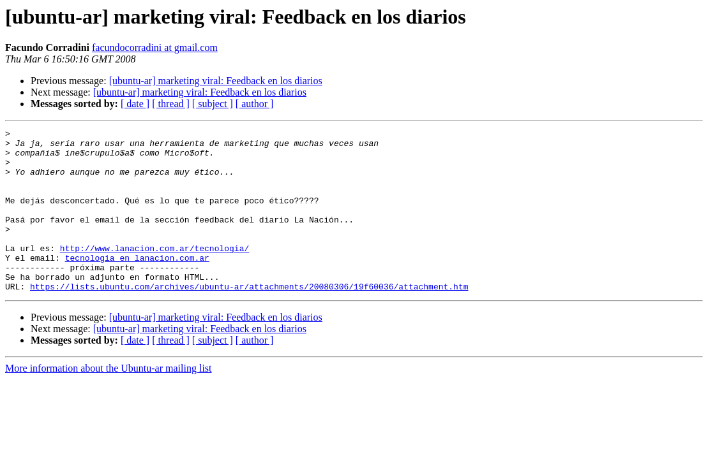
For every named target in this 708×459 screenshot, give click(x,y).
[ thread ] (171, 103)
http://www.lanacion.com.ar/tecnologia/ (154, 273)
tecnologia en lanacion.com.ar (137, 284)
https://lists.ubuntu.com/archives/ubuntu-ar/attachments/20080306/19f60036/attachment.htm (249, 318)
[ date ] (135, 103)
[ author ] (255, 103)
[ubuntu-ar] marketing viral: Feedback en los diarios (215, 80)
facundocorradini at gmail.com (155, 47)
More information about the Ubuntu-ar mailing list (108, 400)
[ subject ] (212, 103)
